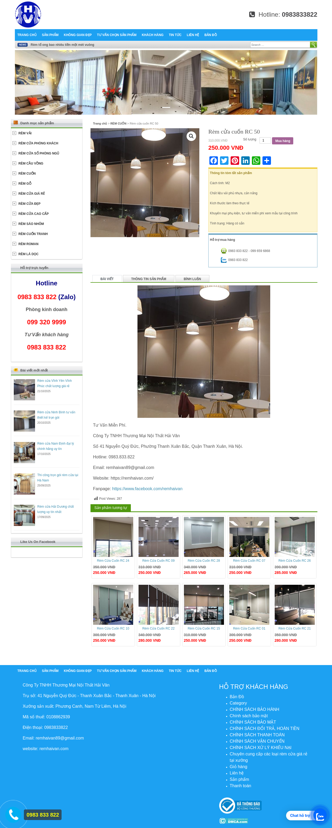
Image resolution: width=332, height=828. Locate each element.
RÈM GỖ (25, 183)
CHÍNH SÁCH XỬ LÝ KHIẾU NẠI (261, 747)
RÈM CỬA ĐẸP (30, 204)
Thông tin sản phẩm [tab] (148, 279)
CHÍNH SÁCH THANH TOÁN (257, 735)
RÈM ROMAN (28, 244)
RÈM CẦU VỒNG (31, 163)
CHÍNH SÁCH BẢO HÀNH (254, 709)
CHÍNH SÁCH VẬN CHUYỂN (257, 741)
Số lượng (249, 139)
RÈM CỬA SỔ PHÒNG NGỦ (39, 153)
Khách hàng (152, 35)
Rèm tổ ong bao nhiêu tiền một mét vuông (62, 45)
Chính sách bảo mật (249, 716)
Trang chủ (27, 35)
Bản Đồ (210, 35)
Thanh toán (240, 785)
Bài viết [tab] (107, 279)
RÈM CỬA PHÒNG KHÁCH (38, 143)
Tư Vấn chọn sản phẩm (117, 35)
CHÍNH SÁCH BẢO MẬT (253, 722)
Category (238, 703)
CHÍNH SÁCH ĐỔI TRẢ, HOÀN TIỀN (265, 728)
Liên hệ (193, 35)
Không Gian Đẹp (78, 35)
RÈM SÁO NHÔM (31, 224)
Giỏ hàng (238, 766)
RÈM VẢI (25, 133)
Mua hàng (282, 141)
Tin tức (175, 35)
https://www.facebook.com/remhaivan (147, 488)
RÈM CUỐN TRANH (33, 234)
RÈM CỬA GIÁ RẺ (32, 194)
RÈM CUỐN (118, 123)
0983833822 (299, 14)
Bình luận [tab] (192, 279)
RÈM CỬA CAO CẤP (34, 214)
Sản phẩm (50, 35)
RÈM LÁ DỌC (29, 254)
